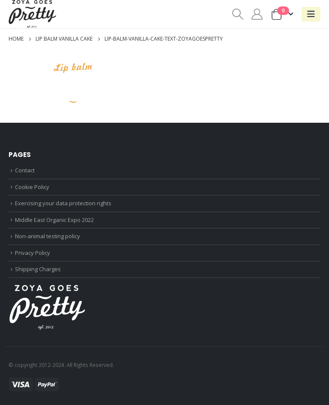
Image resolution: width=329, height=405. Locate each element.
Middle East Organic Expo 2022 (54, 220)
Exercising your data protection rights (63, 203)
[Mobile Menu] (311, 14)
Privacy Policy (32, 253)
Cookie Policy (32, 187)
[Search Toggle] (237, 14)
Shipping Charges (38, 269)
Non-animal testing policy (47, 236)
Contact (25, 170)
